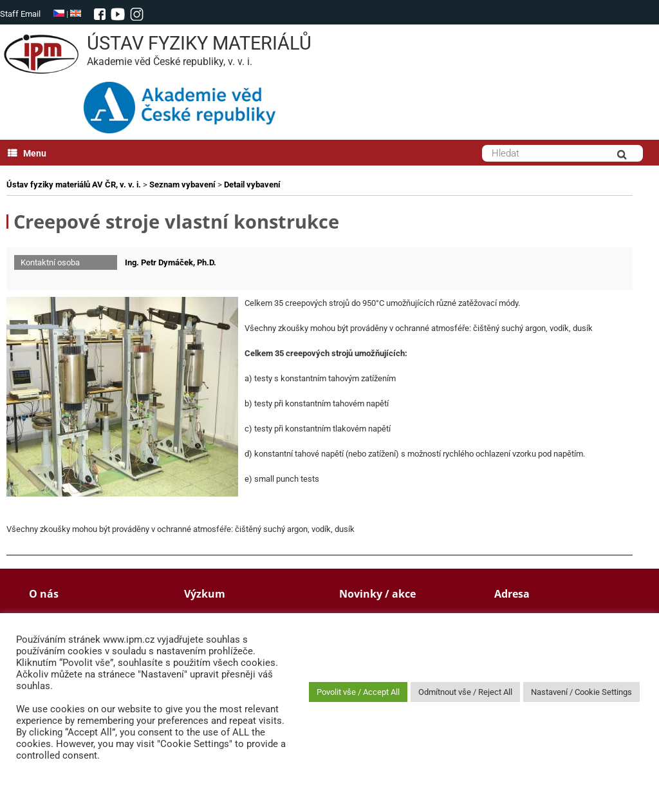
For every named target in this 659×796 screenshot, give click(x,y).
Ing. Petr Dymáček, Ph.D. (170, 262)
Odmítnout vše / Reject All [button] (465, 692)
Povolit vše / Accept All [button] (358, 692)
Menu (27, 153)
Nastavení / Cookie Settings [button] (581, 692)
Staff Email (20, 14)
